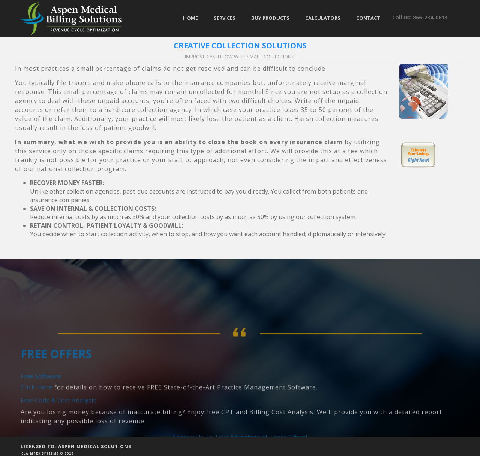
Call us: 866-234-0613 (419, 17)
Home (190, 18)
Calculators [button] (322, 18)
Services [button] (225, 18)
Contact (368, 18)
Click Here (36, 411)
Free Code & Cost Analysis (58, 423)
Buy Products (270, 18)
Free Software (41, 399)
